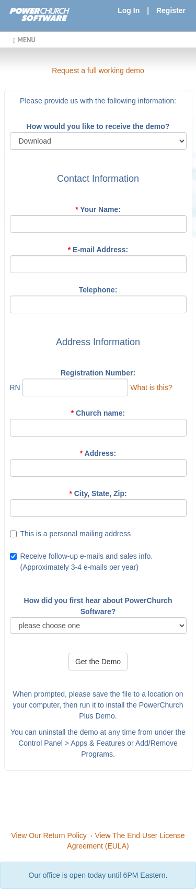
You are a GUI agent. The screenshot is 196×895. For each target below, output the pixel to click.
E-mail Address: (98, 249)
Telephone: (98, 290)
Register (171, 10)
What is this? (151, 387)
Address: (98, 453)
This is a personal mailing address (75, 533)
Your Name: (98, 209)
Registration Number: (98, 373)
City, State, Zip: (97, 493)
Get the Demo (98, 661)
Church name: (98, 413)
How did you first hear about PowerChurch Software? (98, 606)
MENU (24, 39)
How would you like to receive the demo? (98, 126)
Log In (129, 10)
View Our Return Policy (48, 835)
